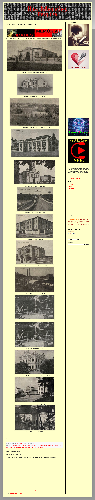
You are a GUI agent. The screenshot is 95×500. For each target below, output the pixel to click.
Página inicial (35, 490)
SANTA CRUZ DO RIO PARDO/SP (13, 447)
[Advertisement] (75, 93)
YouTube (71, 188)
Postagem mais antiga (57, 490)
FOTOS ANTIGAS (32, 445)
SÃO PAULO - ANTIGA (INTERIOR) (35, 447)
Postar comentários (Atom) (16, 493)
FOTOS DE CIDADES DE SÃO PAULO (44, 445)
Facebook (71, 184)
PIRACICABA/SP (57, 445)
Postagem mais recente (11, 490)
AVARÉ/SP (14, 445)
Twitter (71, 186)
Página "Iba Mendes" (76, 178)
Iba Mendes (19, 443)
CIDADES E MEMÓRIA (22, 445)
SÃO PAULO (24, 447)
